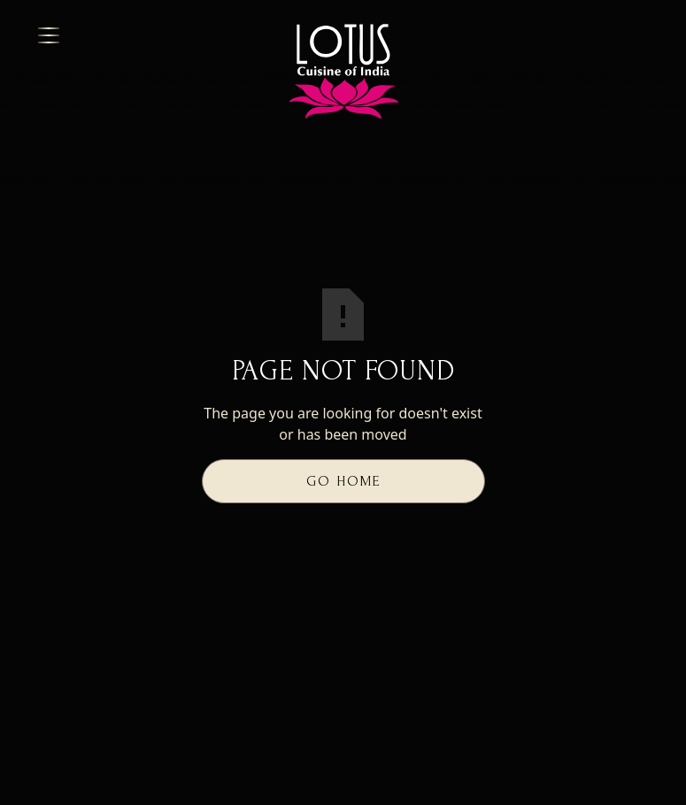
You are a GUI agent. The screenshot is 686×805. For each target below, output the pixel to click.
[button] (144, 35)
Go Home (343, 481)
